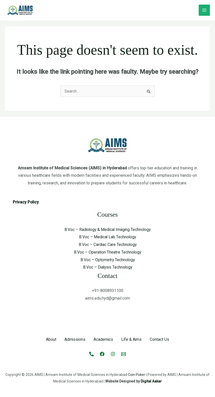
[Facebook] (102, 353)
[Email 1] (123, 353)
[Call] (91, 353)
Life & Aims (132, 339)
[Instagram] (113, 353)
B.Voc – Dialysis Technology (107, 267)
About (50, 339)
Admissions (74, 339)
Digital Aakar (151, 381)
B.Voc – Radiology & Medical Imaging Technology (107, 229)
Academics (103, 339)
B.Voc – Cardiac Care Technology (107, 244)
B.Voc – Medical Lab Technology (107, 236)
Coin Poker (136, 374)
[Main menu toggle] (204, 10)
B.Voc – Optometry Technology (107, 259)
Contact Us (160, 339)
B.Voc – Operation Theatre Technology (108, 252)
